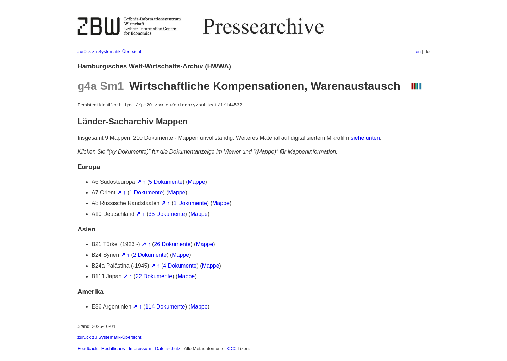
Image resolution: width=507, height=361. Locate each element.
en (418, 51)
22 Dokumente (154, 276)
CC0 (232, 348)
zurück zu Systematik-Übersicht (109, 51)
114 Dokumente (165, 307)
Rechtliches (113, 348)
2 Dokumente (150, 255)
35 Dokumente (167, 214)
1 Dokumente (146, 192)
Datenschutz (167, 348)
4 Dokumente (179, 266)
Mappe (196, 182)
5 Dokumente (165, 182)
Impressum (140, 348)
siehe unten (365, 138)
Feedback (87, 348)
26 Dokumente (172, 244)
